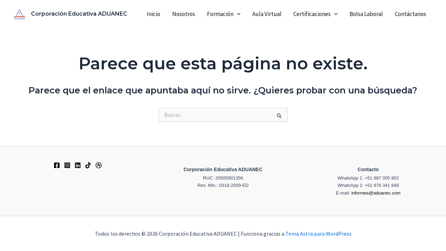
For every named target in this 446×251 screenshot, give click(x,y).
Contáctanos (410, 14)
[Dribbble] (98, 165)
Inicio (153, 14)
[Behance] (78, 165)
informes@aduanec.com (375, 193)
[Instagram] (67, 165)
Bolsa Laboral (366, 14)
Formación (223, 14)
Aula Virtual (267, 14)
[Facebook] (57, 165)
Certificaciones (315, 14)
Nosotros (183, 14)
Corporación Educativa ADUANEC (79, 13)
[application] (236, 14)
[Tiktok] (88, 165)
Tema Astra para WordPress (318, 233)
